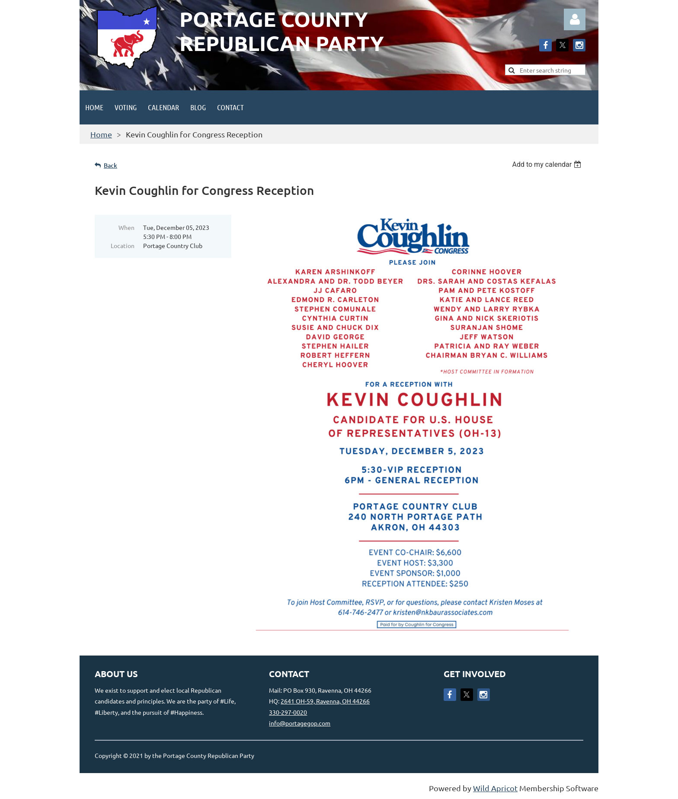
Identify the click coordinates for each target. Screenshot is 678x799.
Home (101, 134)
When (126, 227)
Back (110, 165)
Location (122, 245)
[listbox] (547, 164)
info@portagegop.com (299, 723)
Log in (574, 19)
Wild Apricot (495, 788)
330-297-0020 (288, 712)
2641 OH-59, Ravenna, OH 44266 (325, 701)
